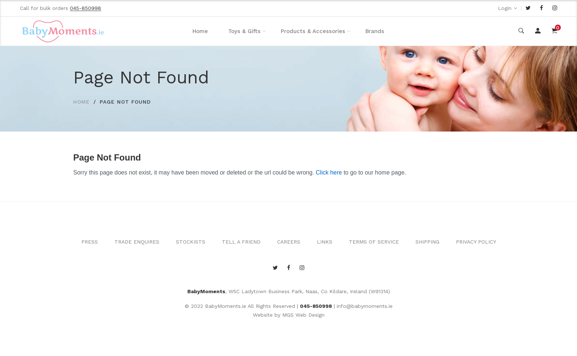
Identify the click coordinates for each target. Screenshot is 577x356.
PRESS (89, 242)
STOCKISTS (190, 242)
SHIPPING (427, 242)
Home (200, 31)
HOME (81, 102)
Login (504, 8)
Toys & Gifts (244, 31)
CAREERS (288, 242)
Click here (329, 172)
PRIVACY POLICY (476, 242)
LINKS (324, 242)
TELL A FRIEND (241, 242)
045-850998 (316, 306)
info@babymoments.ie (365, 306)
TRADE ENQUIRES (136, 242)
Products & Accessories (313, 31)
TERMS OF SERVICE (374, 242)
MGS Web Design (303, 315)
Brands (374, 31)
